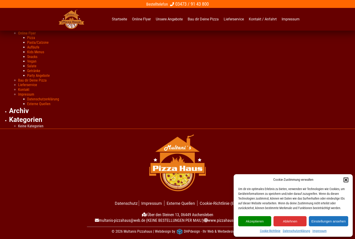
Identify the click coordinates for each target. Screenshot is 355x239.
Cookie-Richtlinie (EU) (219, 203)
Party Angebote (38, 75)
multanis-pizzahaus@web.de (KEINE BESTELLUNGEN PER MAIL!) (151, 220)
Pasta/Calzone (38, 42)
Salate (31, 66)
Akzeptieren (255, 221)
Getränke (33, 71)
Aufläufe (33, 47)
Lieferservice (27, 85)
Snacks (32, 57)
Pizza (31, 38)
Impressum (319, 231)
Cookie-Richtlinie (270, 231)
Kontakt (23, 89)
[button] (346, 180)
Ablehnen (290, 221)
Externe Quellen (38, 104)
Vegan (31, 61)
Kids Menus (35, 52)
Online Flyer (27, 33)
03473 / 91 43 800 (192, 4)
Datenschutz (126, 203)
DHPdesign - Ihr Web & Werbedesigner (212, 231)
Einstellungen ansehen (328, 221)
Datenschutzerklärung (296, 231)
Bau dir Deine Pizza (32, 80)
